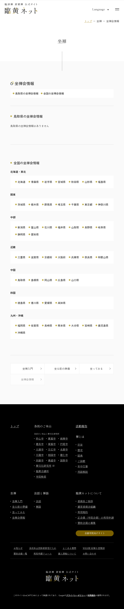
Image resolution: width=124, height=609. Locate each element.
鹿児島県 (103, 325)
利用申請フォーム (43, 553)
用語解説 (83, 472)
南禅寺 (64, 438)
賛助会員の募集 (87, 523)
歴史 (80, 450)
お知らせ (18, 548)
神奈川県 (103, 204)
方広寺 (52, 449)
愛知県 (35, 234)
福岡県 (21, 325)
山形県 (88, 182)
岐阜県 (102, 227)
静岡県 (21, 234)
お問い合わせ (89, 553)
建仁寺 (64, 455)
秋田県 (75, 182)
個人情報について (67, 553)
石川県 (48, 227)
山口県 (75, 280)
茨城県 (21, 204)
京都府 (48, 257)
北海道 (21, 182)
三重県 (21, 257)
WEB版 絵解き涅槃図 (94, 548)
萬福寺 (52, 438)
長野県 (88, 227)
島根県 (35, 280)
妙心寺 (40, 438)
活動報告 (81, 426)
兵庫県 (75, 257)
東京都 (88, 204)
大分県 (75, 325)
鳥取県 (21, 280)
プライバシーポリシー (76, 595)
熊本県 (62, 325)
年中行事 (83, 466)
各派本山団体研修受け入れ (42, 548)
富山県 (35, 227)
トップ (88, 21)
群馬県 (48, 204)
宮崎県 (88, 325)
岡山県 (48, 280)
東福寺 (52, 444)
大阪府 (62, 257)
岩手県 (48, 182)
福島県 (102, 182)
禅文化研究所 (45, 466)
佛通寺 (52, 460)
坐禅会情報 (18, 517)
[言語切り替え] (98, 9)
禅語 (38, 507)
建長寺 (40, 444)
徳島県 (21, 303)
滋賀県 (35, 257)
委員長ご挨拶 (85, 501)
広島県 (62, 280)
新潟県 (21, 227)
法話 (38, 501)
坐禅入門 (17, 501)
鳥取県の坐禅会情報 (26, 93)
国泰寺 (64, 460)
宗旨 (80, 445)
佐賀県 (35, 325)
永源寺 (64, 449)
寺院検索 (41, 476)
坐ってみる (18, 512)
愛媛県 (48, 303)
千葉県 (75, 204)
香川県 (35, 303)
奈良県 (88, 257)
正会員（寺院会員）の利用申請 (96, 517)
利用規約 (83, 512)
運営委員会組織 (87, 507)
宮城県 (62, 182)
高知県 (62, 303)
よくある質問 (69, 548)
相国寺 (52, 455)
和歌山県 (103, 257)
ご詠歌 (81, 461)
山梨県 (75, 227)
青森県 (35, 182)
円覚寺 (64, 444)
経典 (80, 455)
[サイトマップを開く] (117, 9)
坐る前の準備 (20, 507)
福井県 (62, 227)
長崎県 (48, 325)
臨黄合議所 (42, 471)
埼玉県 (62, 204)
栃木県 (35, 204)
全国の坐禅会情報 (53, 93)
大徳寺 (40, 449)
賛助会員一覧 (20, 553)
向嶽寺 (40, 460)
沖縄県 (21, 332)
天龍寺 (40, 455)
